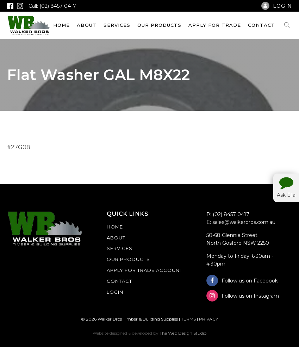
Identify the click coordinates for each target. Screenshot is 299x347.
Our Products (159, 25)
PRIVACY (208, 319)
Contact (261, 25)
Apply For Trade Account (144, 270)
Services (117, 25)
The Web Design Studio (183, 333)
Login (115, 292)
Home (61, 25)
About (86, 25)
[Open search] (287, 25)
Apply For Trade (214, 25)
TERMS (188, 319)
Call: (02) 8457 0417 (52, 6)
